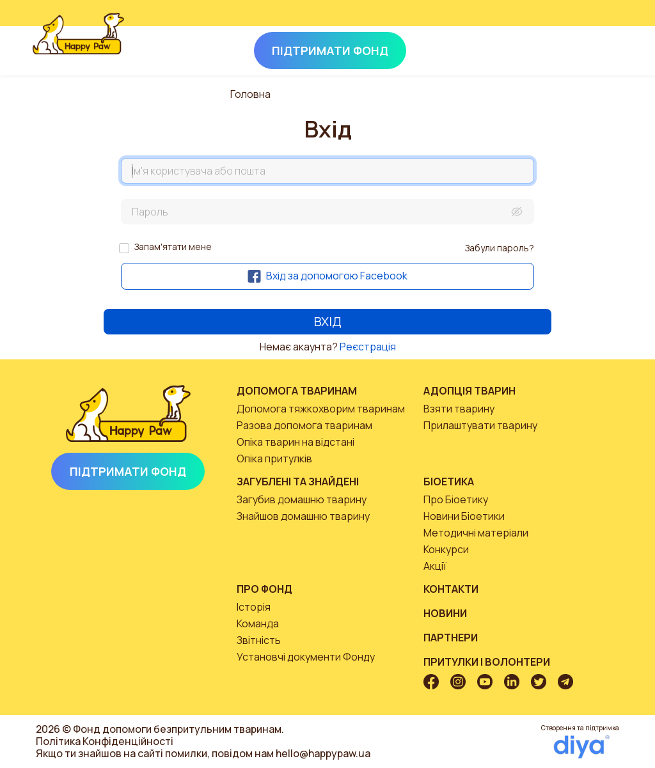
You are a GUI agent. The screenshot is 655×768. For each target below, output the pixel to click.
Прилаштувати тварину (480, 425)
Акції (434, 566)
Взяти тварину (458, 409)
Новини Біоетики (464, 516)
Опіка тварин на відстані (295, 442)
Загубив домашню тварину (302, 499)
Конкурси (446, 549)
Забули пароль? (499, 248)
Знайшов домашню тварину (303, 516)
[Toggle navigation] (605, 48)
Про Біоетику (455, 499)
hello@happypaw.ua (323, 753)
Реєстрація (368, 347)
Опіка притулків (274, 458)
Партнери (450, 637)
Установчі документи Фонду (306, 657)
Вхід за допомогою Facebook (327, 276)
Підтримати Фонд (128, 471)
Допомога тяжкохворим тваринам (321, 409)
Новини (445, 613)
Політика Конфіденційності (104, 741)
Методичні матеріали (475, 533)
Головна (250, 94)
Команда (258, 623)
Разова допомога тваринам (304, 425)
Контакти (450, 589)
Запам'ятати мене (173, 246)
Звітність (259, 640)
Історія (254, 607)
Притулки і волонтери (486, 662)
